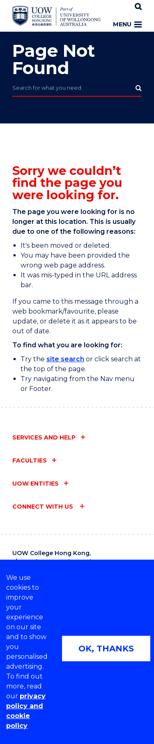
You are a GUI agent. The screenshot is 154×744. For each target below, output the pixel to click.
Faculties (29, 460)
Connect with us (43, 506)
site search (65, 359)
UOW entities (35, 483)
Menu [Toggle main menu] (127, 24)
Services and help (44, 437)
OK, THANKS (106, 648)
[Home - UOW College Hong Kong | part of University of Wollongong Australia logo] (56, 16)
